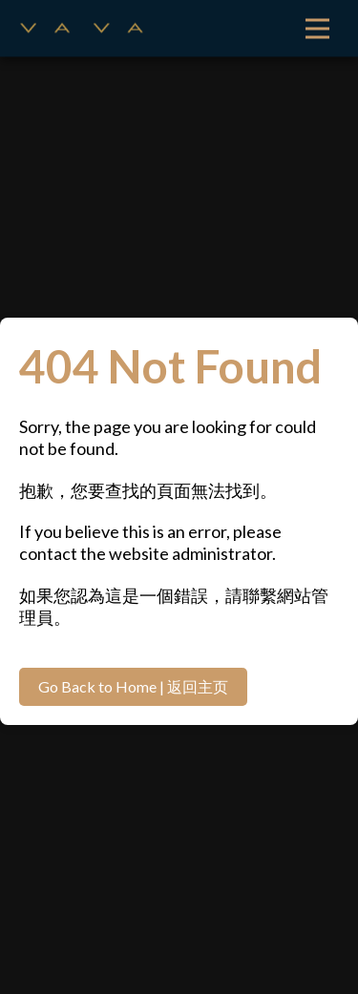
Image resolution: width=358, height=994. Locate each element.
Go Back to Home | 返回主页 (133, 686)
